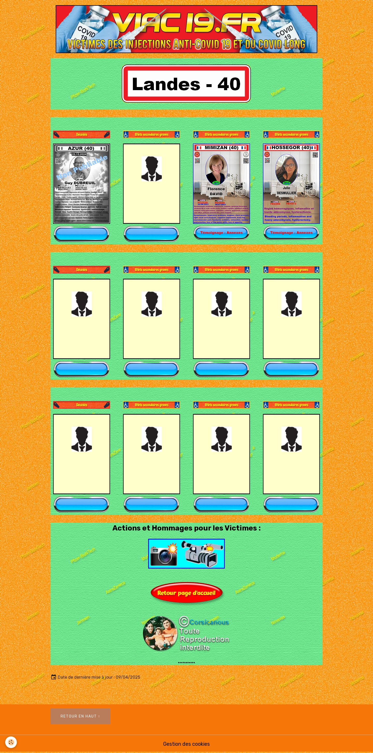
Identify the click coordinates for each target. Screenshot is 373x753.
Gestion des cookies (186, 744)
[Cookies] (11, 742)
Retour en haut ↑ (81, 716)
